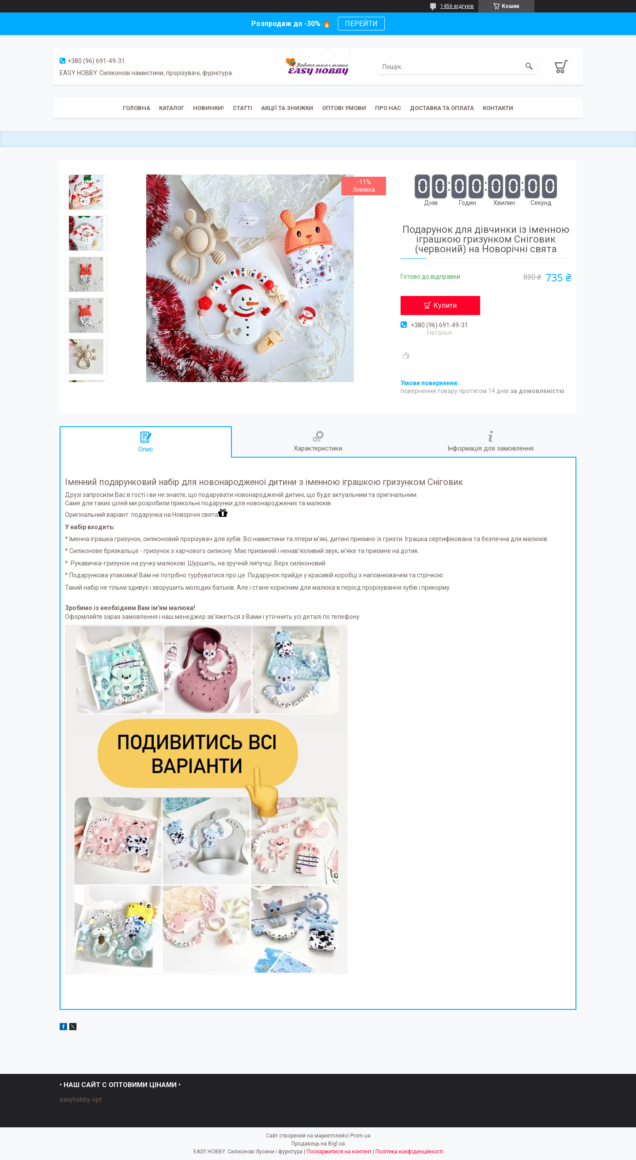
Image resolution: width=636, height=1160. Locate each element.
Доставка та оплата (442, 108)
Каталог (171, 108)
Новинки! (208, 108)
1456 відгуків (457, 6)
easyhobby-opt (81, 1099)
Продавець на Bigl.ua (318, 1144)
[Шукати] (529, 67)
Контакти (498, 108)
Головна (136, 108)
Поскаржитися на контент (339, 1152)
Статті (242, 108)
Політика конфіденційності (409, 1152)
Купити (445, 305)
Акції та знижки (287, 108)
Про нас (388, 108)
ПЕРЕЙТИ (361, 23)
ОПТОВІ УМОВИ (344, 108)
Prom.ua (360, 1136)
